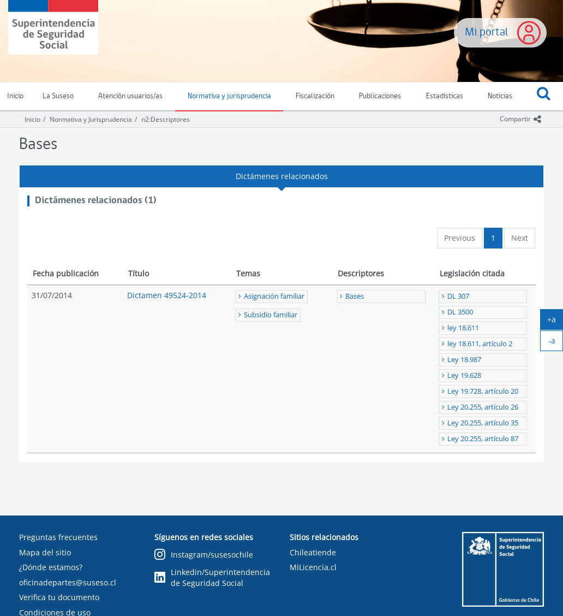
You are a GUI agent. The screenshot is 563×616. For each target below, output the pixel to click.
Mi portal (486, 32)
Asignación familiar (274, 296)
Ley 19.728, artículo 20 (482, 391)
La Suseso (58, 96)
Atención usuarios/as (130, 96)
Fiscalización (315, 96)
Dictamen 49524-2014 (166, 295)
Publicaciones (380, 96)
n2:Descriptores (165, 119)
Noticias (500, 96)
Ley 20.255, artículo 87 (482, 438)
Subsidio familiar (270, 314)
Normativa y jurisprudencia (229, 96)
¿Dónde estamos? (50, 567)
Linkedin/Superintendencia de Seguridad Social (212, 577)
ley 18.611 (463, 328)
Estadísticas (444, 96)
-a (556, 343)
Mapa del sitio (45, 552)
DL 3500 (460, 312)
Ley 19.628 (464, 375)
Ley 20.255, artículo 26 (482, 407)
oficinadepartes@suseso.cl (67, 582)
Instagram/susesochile (203, 555)
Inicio (32, 119)
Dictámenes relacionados (282, 176)
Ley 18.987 (464, 359)
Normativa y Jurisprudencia (91, 119)
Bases (354, 296)
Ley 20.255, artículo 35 (482, 423)
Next (519, 238)
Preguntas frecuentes (58, 537)
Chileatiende (313, 552)
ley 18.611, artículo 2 (479, 343)
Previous (459, 238)
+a (555, 321)
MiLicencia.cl (313, 567)
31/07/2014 (52, 295)
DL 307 (458, 296)
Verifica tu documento (59, 597)
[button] (544, 96)
